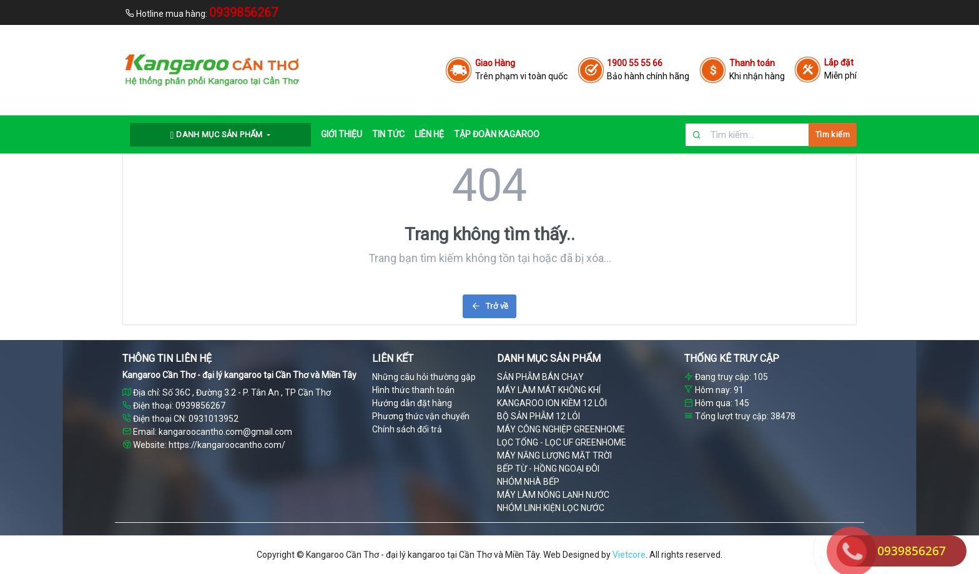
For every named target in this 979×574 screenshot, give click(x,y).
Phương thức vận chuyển (421, 416)
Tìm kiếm (832, 134)
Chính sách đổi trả (407, 429)
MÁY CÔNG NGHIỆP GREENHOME (561, 429)
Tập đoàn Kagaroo (496, 134)
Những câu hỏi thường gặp (424, 377)
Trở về (490, 306)
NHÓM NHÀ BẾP (528, 482)
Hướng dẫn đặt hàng (412, 403)
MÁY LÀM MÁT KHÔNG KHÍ (549, 390)
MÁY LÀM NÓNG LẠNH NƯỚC (553, 495)
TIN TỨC (388, 134)
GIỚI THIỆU (341, 134)
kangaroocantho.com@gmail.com (225, 432)
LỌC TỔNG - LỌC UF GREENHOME (561, 442)
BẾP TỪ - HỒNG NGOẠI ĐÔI (548, 469)
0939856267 (911, 550)
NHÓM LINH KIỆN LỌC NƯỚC (550, 508)
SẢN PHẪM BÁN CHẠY (540, 377)
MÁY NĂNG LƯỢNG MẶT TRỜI (554, 455)
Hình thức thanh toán (413, 390)
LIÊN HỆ (429, 134)
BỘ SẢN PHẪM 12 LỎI (538, 416)
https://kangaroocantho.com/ (227, 445)
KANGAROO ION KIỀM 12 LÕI (552, 403)
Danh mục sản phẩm (217, 135)
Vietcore (629, 555)
